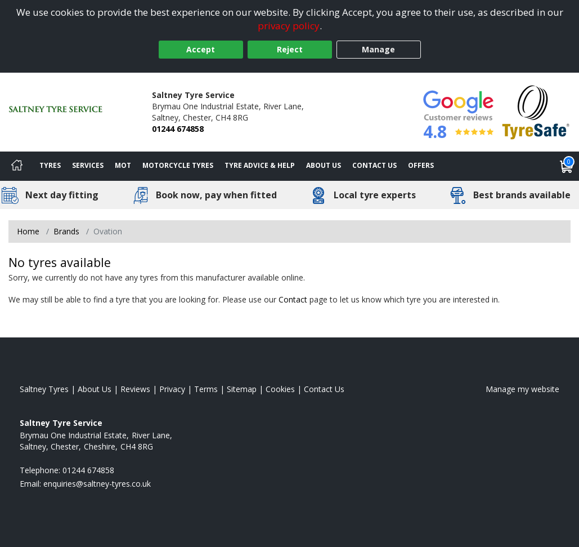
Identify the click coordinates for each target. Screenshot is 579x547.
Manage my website (522, 389)
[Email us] (97, 483)
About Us (323, 165)
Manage (378, 49)
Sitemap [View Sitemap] (242, 389)
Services (88, 165)
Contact (293, 299)
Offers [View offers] (421, 165)
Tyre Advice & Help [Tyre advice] (260, 165)
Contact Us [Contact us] (374, 165)
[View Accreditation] (536, 111)
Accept (200, 49)
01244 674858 (178, 128)
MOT (123, 165)
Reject (290, 49)
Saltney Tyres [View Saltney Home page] (44, 389)
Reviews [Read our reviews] (135, 389)
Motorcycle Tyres (177, 165)
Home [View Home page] (28, 231)
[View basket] (566, 166)
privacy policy (289, 25)
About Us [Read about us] (94, 389)
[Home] (17, 166)
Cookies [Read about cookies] (280, 389)
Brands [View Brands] (66, 231)
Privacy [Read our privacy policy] (172, 389)
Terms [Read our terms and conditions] (206, 389)
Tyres (50, 165)
